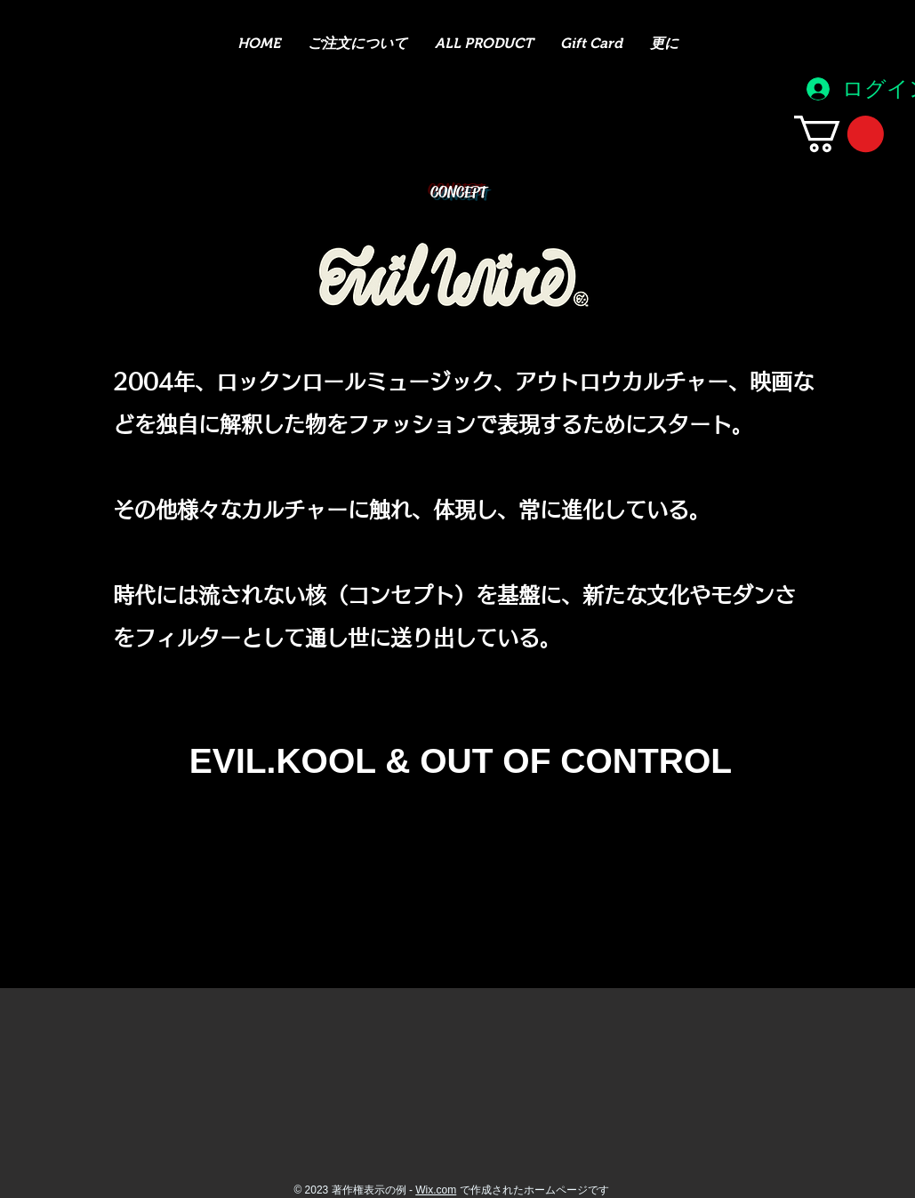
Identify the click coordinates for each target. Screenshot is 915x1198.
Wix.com (435, 1190)
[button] (839, 134)
